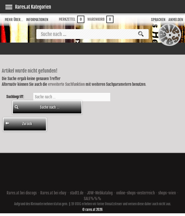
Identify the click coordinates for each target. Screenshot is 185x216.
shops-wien (167, 192)
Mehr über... (14, 19)
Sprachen (158, 19)
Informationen (37, 19)
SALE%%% (92, 198)
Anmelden (175, 19)
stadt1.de (76, 192)
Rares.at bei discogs (22, 192)
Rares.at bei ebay (53, 192)
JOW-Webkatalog (100, 192)
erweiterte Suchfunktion (66, 84)
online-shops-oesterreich (135, 192)
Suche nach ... (36, 107)
